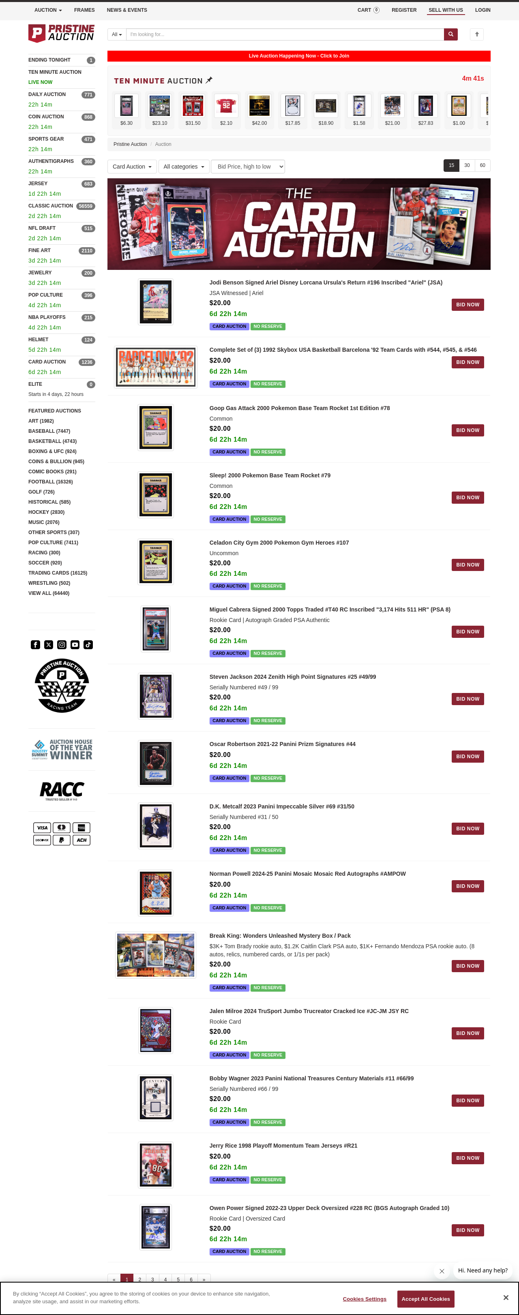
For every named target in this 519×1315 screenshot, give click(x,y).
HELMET (38, 339)
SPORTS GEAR (46, 139)
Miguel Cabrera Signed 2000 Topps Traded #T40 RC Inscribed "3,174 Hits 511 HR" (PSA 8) (330, 609)
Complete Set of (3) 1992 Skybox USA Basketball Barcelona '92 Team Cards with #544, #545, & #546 (343, 349)
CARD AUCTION (47, 362)
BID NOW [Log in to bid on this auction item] (468, 305)
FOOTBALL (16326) (50, 482)
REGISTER (404, 10)
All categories (184, 166)
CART (369, 10)
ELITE (35, 384)
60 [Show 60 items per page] (482, 165)
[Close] (506, 1297)
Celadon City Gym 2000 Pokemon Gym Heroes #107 (279, 542)
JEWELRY (40, 273)
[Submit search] (451, 34)
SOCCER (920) (45, 563)
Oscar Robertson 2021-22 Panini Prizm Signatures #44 (283, 743)
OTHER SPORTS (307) (53, 532)
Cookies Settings (365, 1299)
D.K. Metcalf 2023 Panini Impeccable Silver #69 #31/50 (282, 809)
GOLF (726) (41, 492)
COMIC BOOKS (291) (52, 472)
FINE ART (39, 250)
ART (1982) (41, 421)
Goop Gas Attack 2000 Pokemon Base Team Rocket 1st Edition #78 (300, 407)
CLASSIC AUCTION (50, 206)
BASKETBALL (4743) (52, 441)
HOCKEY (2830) (46, 512)
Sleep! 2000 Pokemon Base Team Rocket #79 (270, 474)
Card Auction (132, 166)
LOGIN (483, 10)
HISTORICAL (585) (49, 502)
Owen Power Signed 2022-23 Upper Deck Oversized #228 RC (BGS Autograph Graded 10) (330, 1220)
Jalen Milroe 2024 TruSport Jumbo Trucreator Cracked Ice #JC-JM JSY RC (309, 1019)
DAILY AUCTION (47, 94)
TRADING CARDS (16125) (57, 573)
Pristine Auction (130, 144)
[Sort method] (248, 166)
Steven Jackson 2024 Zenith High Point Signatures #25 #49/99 (293, 676)
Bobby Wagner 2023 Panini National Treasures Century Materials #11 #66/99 (312, 1086)
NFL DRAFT (42, 228)
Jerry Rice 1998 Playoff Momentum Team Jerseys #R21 (284, 1153)
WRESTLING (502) (49, 583)
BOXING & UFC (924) (52, 451)
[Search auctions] (285, 34)
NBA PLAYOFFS (47, 317)
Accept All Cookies (426, 1299)
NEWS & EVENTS (127, 10)
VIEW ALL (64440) (48, 593)
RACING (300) (44, 553)
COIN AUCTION (46, 117)
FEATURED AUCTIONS (54, 411)
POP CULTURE (45, 295)
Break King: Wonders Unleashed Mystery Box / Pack (280, 943)
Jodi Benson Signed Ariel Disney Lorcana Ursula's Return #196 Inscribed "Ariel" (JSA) (326, 282)
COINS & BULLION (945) (56, 461)
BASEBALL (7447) (49, 431)
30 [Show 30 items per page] (467, 165)
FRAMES (84, 10)
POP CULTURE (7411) (53, 542)
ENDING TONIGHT (49, 60)
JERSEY (37, 183)
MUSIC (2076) (44, 522)
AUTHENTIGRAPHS (51, 161)
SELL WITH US (446, 10)
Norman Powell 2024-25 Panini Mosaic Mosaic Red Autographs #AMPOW (308, 877)
